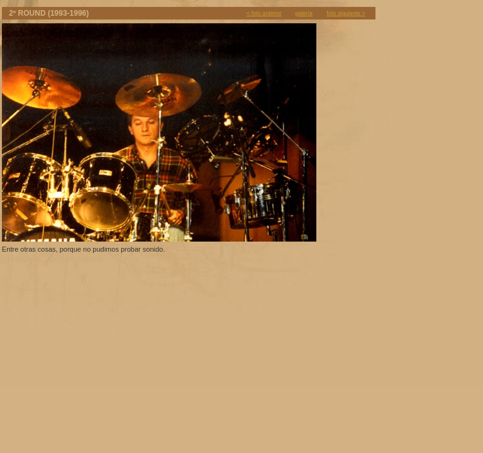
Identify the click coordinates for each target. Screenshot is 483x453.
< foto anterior (264, 13)
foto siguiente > (345, 13)
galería (304, 13)
